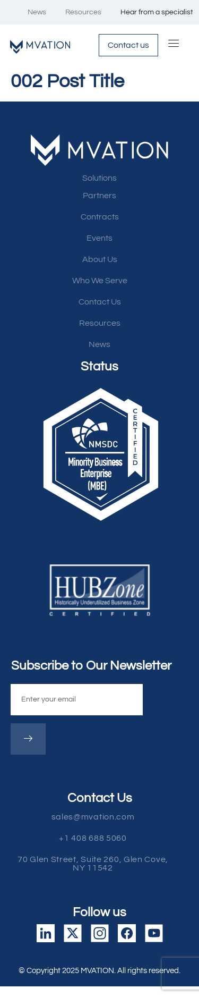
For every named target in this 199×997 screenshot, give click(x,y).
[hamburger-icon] (174, 45)
